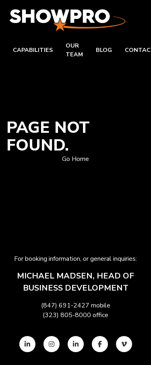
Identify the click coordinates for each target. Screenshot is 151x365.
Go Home (75, 159)
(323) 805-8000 (67, 315)
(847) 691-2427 (65, 305)
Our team (74, 49)
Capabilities (33, 50)
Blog (104, 50)
